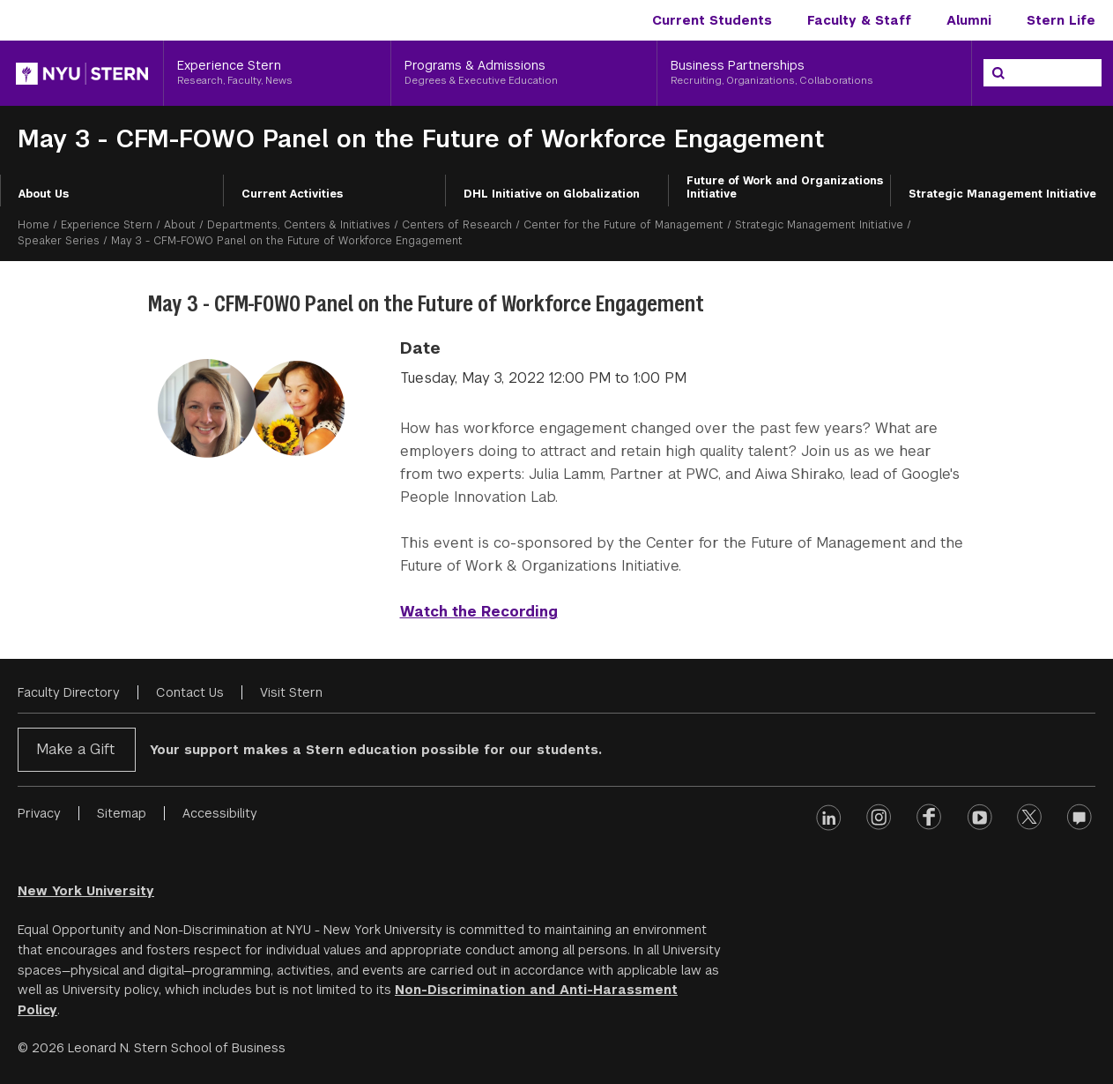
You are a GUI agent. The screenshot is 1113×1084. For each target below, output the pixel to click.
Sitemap (121, 813)
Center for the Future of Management (623, 225)
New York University (86, 891)
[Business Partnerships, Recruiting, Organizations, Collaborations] (814, 73)
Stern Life (1061, 20)
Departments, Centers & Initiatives (298, 225)
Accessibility (219, 813)
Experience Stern (106, 225)
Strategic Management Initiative (1002, 194)
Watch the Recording (479, 611)
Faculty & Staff (859, 20)
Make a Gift (75, 749)
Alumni (968, 20)
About (180, 225)
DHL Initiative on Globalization (552, 194)
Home (33, 225)
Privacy (39, 813)
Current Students (712, 20)
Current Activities (292, 194)
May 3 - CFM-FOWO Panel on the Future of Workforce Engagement (421, 138)
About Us (44, 194)
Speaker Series (59, 241)
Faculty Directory (69, 692)
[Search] (998, 73)
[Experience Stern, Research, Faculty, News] (277, 73)
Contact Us (190, 692)
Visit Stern (291, 692)
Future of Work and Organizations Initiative (784, 188)
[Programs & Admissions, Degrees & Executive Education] (523, 73)
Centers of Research (457, 225)
